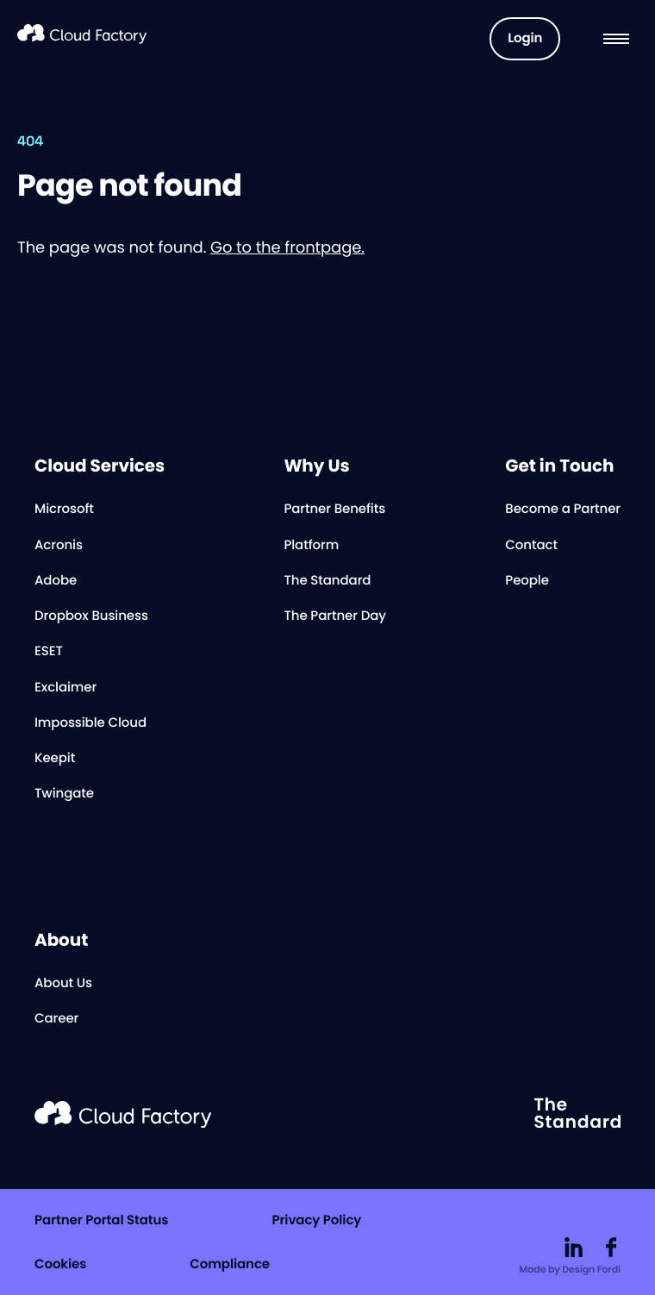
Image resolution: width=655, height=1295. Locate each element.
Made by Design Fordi (570, 1269)
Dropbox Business (91, 616)
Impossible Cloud (90, 723)
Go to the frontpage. (287, 248)
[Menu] (616, 38)
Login (525, 38)
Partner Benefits (334, 509)
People (527, 581)
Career (56, 1019)
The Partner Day (334, 616)
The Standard (327, 581)
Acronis (58, 545)
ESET (48, 651)
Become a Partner (563, 509)
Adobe (55, 581)
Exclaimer (65, 688)
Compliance (230, 1264)
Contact (531, 545)
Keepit (54, 758)
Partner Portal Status (101, 1220)
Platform (311, 545)
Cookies (60, 1264)
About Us (63, 983)
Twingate (64, 794)
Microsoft (64, 509)
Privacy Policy (316, 1220)
